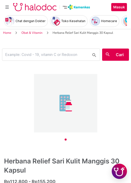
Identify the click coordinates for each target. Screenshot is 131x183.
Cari (120, 54)
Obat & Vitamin (31, 33)
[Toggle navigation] (7, 7)
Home (7, 33)
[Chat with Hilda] (119, 171)
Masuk (119, 7)
